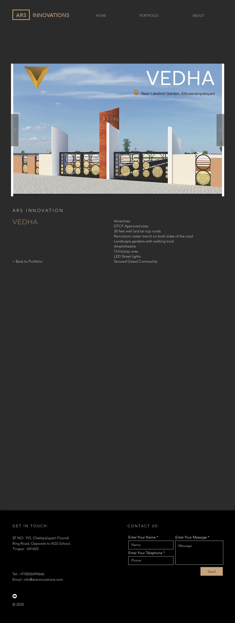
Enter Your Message (191, 537)
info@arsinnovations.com (43, 579)
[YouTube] (14, 596)
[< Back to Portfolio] (27, 261)
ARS (21, 15)
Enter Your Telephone (145, 553)
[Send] (211, 571)
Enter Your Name (142, 537)
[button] (117, 130)
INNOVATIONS (51, 15)
